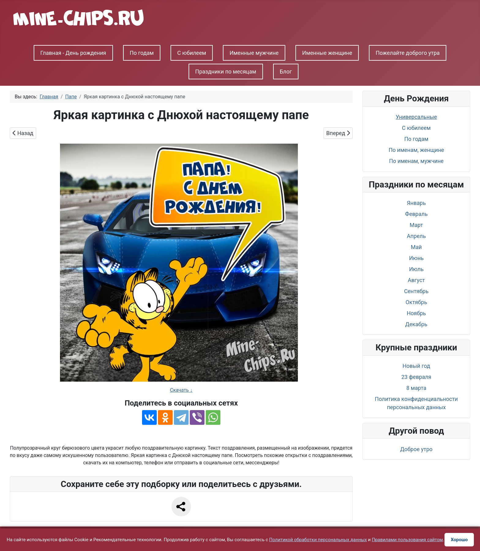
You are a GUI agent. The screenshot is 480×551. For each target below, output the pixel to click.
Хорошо (459, 539)
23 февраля (416, 377)
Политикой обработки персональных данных (318, 539)
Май (416, 247)
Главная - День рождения (73, 53)
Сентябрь (416, 291)
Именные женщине (327, 53)
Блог (286, 71)
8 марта (416, 388)
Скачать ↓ (181, 390)
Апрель (416, 236)
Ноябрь (416, 313)
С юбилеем (191, 53)
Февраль (416, 214)
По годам (142, 53)
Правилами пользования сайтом (407, 539)
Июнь (416, 258)
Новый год (416, 366)
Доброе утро (416, 449)
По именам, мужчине (416, 161)
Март (416, 225)
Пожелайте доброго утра (408, 53)
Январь (416, 203)
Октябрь (416, 302)
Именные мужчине (254, 53)
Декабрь (416, 324)
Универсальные (416, 117)
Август (416, 280)
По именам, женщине (416, 150)
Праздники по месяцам (225, 71)
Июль (416, 269)
